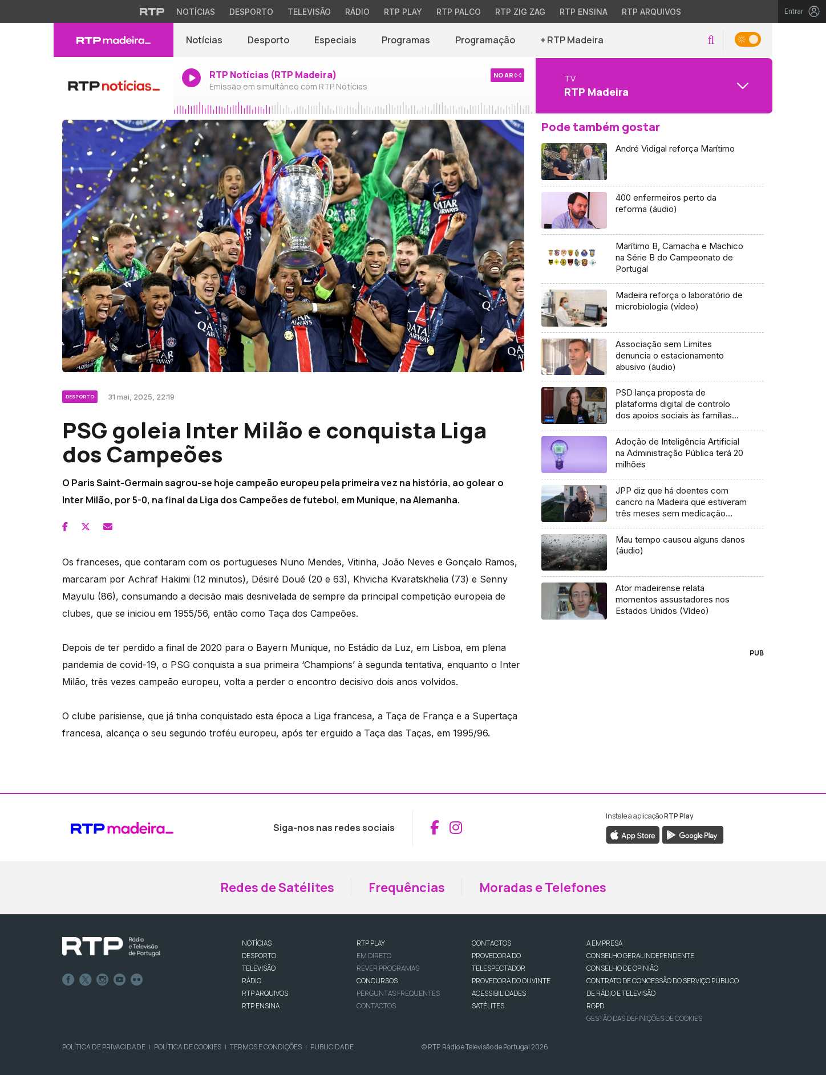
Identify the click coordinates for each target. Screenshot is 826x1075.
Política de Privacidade (103, 1047)
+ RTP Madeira (572, 40)
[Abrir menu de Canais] (652, 85)
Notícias (204, 40)
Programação (485, 40)
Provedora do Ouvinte (511, 981)
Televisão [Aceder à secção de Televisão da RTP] (309, 12)
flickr (137, 980)
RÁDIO (251, 981)
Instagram (102, 980)
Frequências (407, 887)
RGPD (595, 1006)
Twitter (85, 980)
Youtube (120, 980)
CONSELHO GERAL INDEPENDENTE (640, 955)
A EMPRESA (604, 943)
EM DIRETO (374, 955)
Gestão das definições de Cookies (644, 1018)
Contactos (376, 1006)
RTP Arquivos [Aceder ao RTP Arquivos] (651, 12)
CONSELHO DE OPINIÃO (622, 968)
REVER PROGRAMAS (388, 968)
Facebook (68, 980)
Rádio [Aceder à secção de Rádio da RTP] (357, 12)
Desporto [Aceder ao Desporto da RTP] (251, 12)
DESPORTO (259, 955)
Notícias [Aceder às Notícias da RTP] (195, 12)
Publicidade (332, 1047)
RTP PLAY (371, 943)
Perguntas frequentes (398, 993)
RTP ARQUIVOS (265, 993)
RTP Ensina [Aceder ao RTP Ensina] (584, 12)
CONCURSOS (377, 981)
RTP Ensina (261, 1006)
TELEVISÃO (259, 968)
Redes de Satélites (277, 887)
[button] (711, 40)
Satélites (488, 1006)
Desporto (268, 40)
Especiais (335, 40)
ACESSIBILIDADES (499, 993)
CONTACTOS (491, 943)
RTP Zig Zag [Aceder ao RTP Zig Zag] (520, 12)
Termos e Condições (266, 1047)
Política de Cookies (187, 1047)
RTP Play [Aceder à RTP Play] (403, 12)
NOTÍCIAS (257, 943)
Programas (406, 40)
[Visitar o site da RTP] (152, 11)
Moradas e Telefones (542, 887)
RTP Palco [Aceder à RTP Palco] (458, 12)
